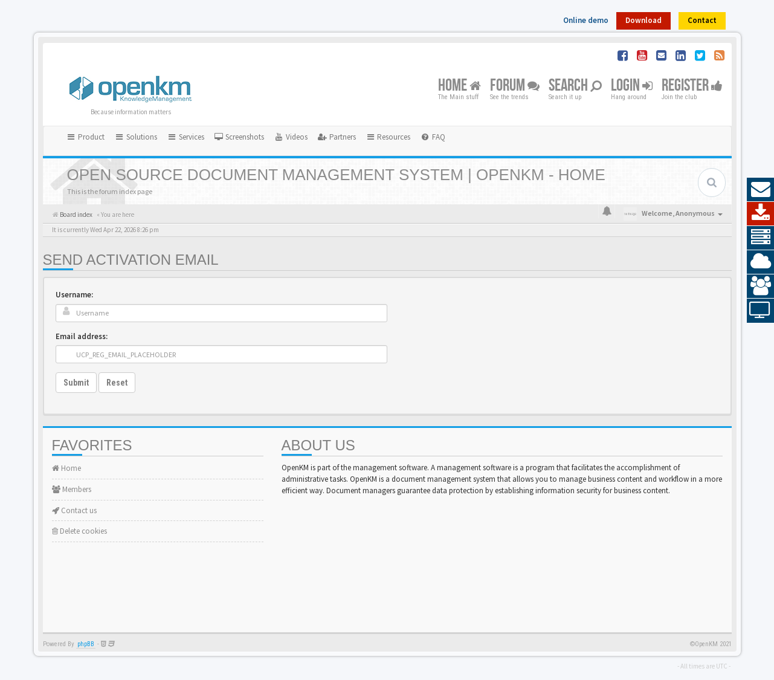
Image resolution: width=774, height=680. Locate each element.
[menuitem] (239, 137)
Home (459, 86)
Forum (515, 86)
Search (575, 86)
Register (692, 86)
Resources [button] (388, 137)
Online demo (585, 20)
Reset (116, 382)
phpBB (85, 644)
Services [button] (185, 137)
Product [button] (85, 137)
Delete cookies (79, 531)
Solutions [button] (135, 137)
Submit (76, 382)
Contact (702, 20)
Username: (74, 295)
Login (632, 86)
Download (643, 20)
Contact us (74, 510)
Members (71, 489)
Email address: (82, 336)
